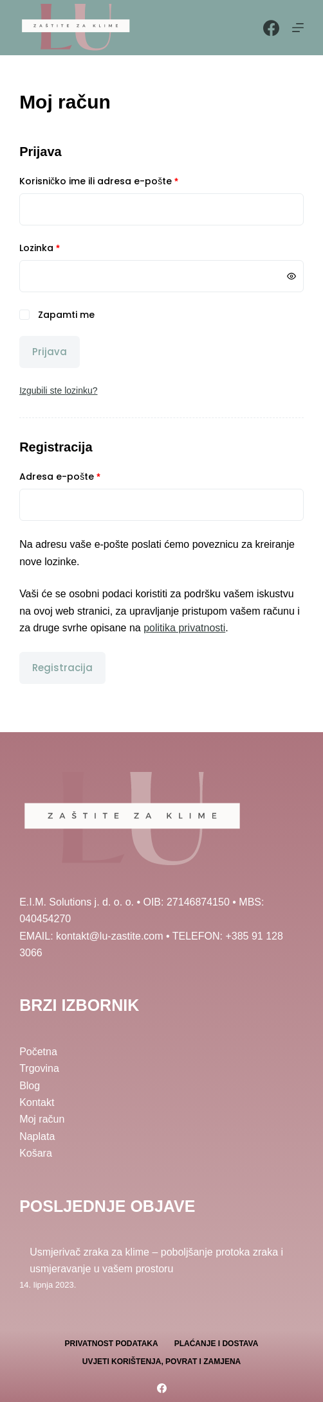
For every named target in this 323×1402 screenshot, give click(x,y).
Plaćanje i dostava (216, 1343)
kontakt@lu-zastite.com (109, 936)
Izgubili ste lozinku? (58, 390)
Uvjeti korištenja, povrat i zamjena (161, 1361)
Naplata (37, 1136)
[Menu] (298, 27)
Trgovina (39, 1068)
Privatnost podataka (111, 1343)
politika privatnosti (184, 627)
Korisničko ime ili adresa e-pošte (119, 181)
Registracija (62, 667)
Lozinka (59, 247)
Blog (29, 1085)
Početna (38, 1051)
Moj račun (41, 1119)
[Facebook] (271, 28)
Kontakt (36, 1102)
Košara (35, 1153)
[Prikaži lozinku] (291, 276)
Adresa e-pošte (80, 476)
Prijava (49, 351)
